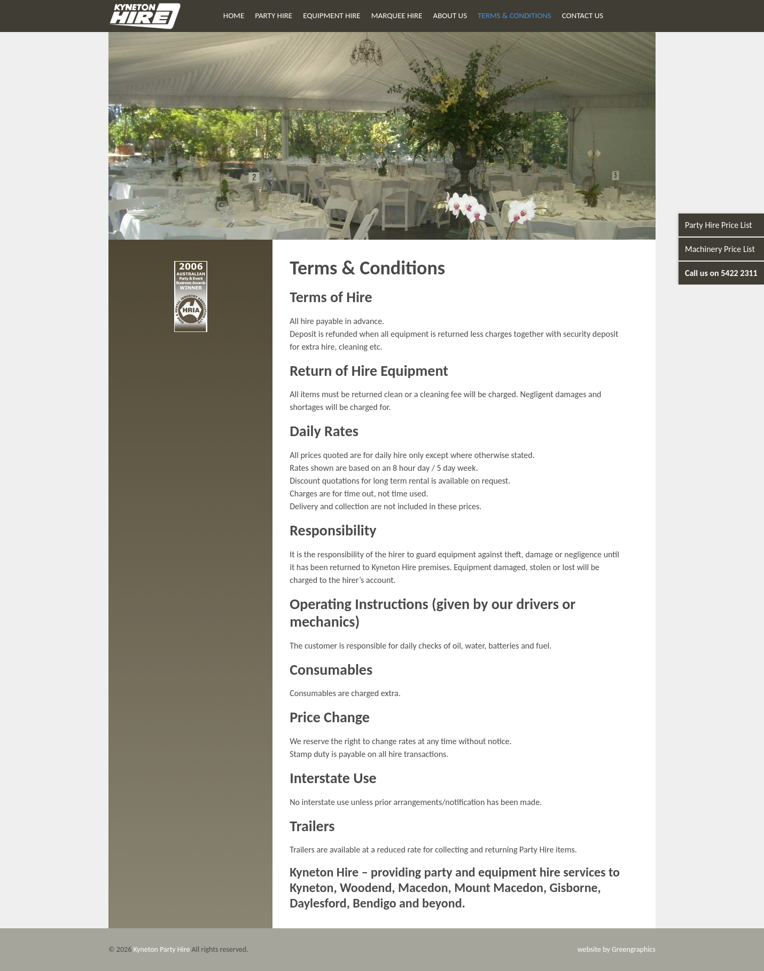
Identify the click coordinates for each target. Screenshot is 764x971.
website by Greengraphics (617, 949)
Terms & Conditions (514, 15)
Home (233, 15)
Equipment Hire (331, 15)
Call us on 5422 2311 (721, 273)
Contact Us (582, 15)
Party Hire (273, 15)
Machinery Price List (720, 249)
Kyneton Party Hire (161, 949)
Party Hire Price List (718, 225)
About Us (450, 15)
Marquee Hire (397, 15)
